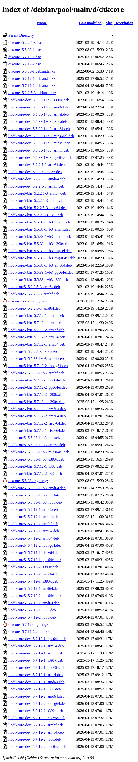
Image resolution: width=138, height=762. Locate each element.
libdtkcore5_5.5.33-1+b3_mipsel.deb (36, 438)
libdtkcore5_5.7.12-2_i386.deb (32, 617)
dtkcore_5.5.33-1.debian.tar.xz (31, 71)
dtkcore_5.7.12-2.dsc (24, 64)
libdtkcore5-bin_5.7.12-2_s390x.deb (36, 394)
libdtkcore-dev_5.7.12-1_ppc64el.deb (37, 639)
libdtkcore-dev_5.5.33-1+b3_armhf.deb (38, 150)
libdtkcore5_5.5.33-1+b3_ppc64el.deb (37, 495)
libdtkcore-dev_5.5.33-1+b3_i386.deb (37, 121)
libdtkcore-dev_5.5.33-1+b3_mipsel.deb (39, 143)
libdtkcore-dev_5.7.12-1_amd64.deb (36, 682)
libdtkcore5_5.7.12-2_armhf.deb (33, 524)
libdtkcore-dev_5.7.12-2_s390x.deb (35, 711)
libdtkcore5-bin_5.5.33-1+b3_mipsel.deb (40, 251)
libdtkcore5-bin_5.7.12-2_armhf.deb (36, 330)
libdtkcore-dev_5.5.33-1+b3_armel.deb (38, 114)
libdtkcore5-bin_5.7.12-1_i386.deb (35, 466)
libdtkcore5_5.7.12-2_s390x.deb (33, 567)
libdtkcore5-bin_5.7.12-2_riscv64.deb (37, 423)
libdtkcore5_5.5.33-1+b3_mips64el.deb (38, 452)
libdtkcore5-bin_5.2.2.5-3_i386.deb (35, 215)
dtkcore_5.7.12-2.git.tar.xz (28, 632)
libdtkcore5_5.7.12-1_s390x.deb (33, 581)
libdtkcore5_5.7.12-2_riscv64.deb (34, 574)
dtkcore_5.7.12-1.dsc (24, 57)
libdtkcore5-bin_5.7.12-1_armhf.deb (36, 323)
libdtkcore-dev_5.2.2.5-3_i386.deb (35, 172)
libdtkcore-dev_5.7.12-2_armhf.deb (35, 725)
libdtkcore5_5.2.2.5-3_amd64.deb (34, 308)
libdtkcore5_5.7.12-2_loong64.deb (35, 545)
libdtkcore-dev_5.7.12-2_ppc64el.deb (37, 747)
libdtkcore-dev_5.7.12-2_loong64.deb (37, 703)
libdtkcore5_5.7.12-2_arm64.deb (33, 538)
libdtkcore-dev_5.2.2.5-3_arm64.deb (36, 165)
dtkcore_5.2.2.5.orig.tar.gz (28, 301)
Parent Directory (21, 35)
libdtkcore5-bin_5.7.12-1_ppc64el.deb (37, 380)
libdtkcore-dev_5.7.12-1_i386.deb (34, 689)
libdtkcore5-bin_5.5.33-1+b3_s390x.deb (39, 244)
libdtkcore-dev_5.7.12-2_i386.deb (34, 739)
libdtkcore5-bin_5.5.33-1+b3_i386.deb (38, 280)
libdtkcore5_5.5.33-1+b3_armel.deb (36, 359)
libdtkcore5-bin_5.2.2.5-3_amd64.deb (37, 208)
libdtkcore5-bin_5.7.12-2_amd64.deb (37, 416)
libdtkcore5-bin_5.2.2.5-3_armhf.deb (36, 201)
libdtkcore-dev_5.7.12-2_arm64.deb (36, 732)
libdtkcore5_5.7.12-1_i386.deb (32, 610)
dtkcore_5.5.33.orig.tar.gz (28, 481)
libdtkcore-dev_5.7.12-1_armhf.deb (35, 653)
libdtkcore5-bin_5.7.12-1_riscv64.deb (37, 430)
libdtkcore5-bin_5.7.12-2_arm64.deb (36, 337)
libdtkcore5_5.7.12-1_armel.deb (33, 509)
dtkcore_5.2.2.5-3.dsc (25, 42)
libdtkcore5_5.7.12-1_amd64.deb (34, 588)
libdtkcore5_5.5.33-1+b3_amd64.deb (37, 488)
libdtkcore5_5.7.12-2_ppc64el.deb (34, 596)
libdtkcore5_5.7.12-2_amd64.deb (34, 603)
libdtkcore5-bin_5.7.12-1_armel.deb (36, 315)
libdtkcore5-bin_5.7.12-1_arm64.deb (36, 344)
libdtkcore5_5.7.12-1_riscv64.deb (34, 553)
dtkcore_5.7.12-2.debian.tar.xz (31, 86)
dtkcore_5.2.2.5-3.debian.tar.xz (32, 93)
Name (42, 23)
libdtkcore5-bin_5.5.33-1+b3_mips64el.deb (41, 258)
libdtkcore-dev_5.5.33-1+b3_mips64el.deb (41, 136)
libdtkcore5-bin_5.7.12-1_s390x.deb (36, 402)
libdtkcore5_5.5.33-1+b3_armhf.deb (36, 373)
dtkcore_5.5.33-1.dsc (24, 50)
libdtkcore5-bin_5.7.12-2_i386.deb (35, 474)
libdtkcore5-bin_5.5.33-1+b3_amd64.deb (40, 265)
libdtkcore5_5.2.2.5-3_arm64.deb (34, 287)
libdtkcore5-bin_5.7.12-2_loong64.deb (38, 366)
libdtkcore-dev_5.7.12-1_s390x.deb (35, 660)
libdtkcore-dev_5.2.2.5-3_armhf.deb (36, 186)
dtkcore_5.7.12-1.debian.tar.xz (31, 78)
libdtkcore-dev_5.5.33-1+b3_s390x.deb (38, 100)
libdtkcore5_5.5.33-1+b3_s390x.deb (36, 459)
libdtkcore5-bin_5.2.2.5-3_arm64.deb (37, 193)
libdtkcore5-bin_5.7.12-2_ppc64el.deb (37, 387)
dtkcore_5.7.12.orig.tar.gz (28, 624)
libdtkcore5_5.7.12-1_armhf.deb (33, 517)
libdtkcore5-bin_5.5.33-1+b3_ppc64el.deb (40, 272)
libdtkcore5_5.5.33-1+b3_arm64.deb (36, 445)
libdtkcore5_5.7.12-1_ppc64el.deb (34, 560)
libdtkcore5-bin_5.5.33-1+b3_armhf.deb (39, 229)
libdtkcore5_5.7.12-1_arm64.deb (33, 531)
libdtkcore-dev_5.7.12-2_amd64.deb (36, 696)
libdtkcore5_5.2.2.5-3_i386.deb (32, 351)
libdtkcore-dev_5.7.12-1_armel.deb (35, 675)
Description (123, 23)
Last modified (90, 23)
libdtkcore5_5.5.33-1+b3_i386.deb (35, 502)
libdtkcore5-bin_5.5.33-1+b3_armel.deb (39, 222)
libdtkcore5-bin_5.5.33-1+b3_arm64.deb (39, 236)
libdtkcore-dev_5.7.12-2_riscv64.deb (36, 718)
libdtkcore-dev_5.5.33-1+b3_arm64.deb (39, 129)
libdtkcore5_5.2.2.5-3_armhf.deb (33, 294)
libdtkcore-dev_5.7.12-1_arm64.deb (36, 646)
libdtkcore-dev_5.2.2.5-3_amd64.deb (36, 179)
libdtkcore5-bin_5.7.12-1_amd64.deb (37, 409)
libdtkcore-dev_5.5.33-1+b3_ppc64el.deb (40, 157)
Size (109, 23)
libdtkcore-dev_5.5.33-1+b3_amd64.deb (39, 107)
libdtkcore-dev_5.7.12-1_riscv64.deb (36, 667)
